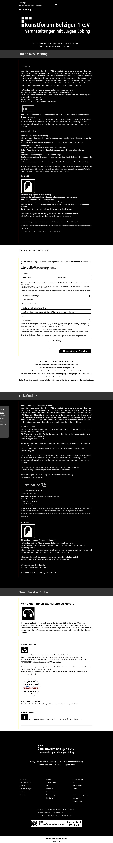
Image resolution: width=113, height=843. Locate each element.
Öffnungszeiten (25, 782)
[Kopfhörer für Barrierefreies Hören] (56, 308)
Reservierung (25, 795)
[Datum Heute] (56, 320)
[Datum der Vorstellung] (56, 295)
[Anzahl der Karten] (56, 303)
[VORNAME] (74, 277)
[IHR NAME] (38, 277)
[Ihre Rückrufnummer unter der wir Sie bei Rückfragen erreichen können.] (56, 312)
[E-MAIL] (56, 316)
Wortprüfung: (56, 341)
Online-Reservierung (33, 54)
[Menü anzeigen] (56, 4)
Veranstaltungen (26, 789)
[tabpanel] (34, 4)
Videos (22, 792)
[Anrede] (56, 273)
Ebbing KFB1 (24, 779)
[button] (34, 485)
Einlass (22, 786)
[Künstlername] (56, 299)
